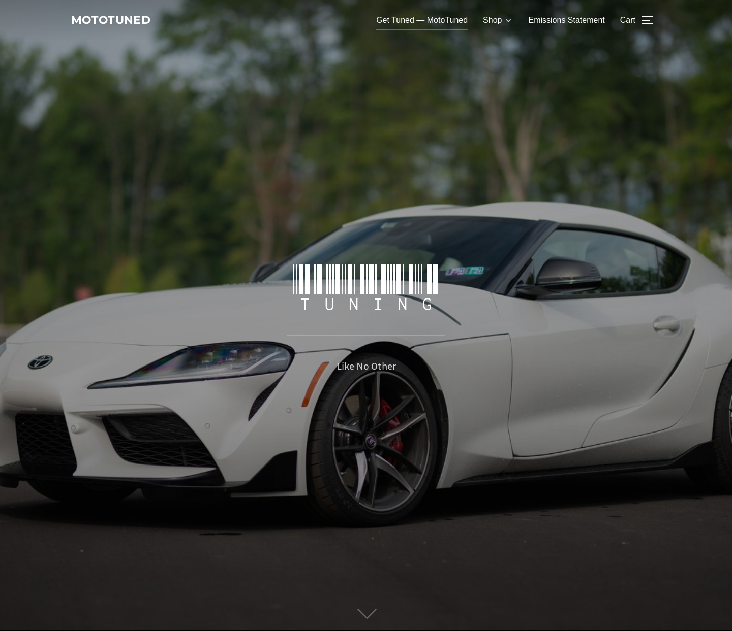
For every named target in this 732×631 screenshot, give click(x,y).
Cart (627, 21)
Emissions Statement (566, 21)
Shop (498, 21)
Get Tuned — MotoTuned (422, 21)
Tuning (366, 288)
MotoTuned (119, 21)
